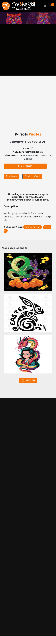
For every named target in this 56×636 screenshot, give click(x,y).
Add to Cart (32, 176)
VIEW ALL (28, 380)
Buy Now (11, 176)
